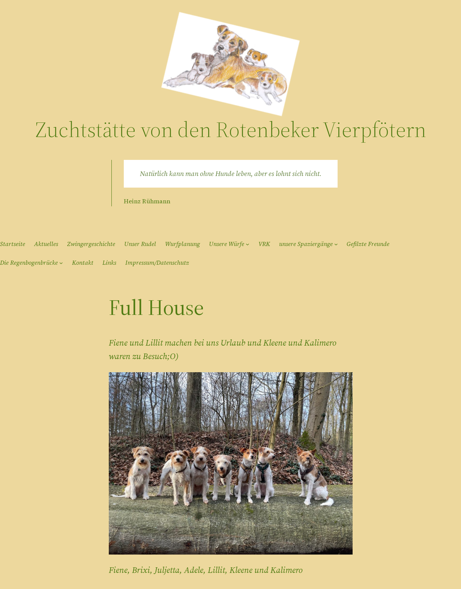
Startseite (12, 244)
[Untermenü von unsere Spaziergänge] (336, 244)
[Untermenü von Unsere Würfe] (247, 244)
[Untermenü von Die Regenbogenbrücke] (61, 263)
